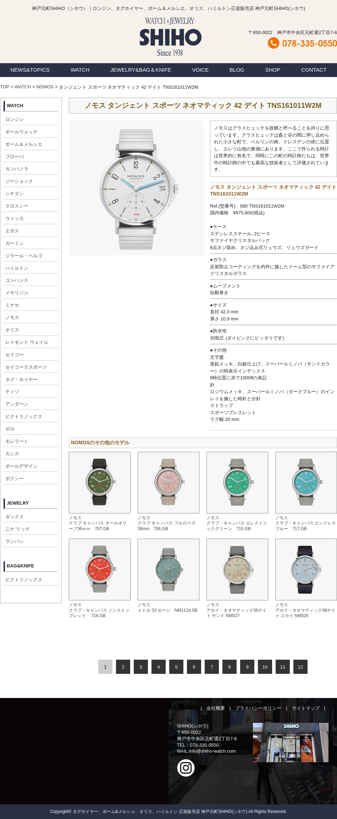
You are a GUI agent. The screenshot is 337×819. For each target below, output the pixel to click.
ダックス (14, 517)
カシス (12, 453)
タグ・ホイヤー (21, 379)
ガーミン (14, 243)
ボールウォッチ (21, 131)
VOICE (200, 70)
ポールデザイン (21, 466)
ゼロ (10, 429)
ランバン (14, 541)
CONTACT (313, 70)
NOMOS (45, 86)
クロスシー (16, 206)
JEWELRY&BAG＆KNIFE (140, 70)
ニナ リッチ (17, 529)
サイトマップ (306, 708)
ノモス (12, 317)
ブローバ (14, 156)
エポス (12, 230)
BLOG (237, 70)
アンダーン (16, 404)
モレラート (16, 441)
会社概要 (215, 708)
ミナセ (12, 305)
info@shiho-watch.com (212, 751)
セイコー (14, 354)
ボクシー (14, 478)
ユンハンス (16, 280)
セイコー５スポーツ (26, 367)
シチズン (14, 193)
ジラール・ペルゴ (23, 255)
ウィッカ (14, 218)
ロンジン (14, 119)
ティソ (12, 391)
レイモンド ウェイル (26, 342)
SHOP (273, 70)
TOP (4, 86)
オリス (12, 329)
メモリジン (16, 292)
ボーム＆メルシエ (23, 144)
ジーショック (19, 181)
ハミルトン (16, 268)
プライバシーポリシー (258, 708)
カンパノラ (16, 168)
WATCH (80, 70)
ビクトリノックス (23, 416)
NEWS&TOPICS (30, 70)
